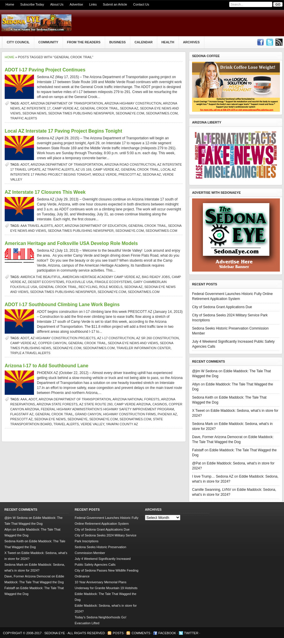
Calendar (143, 42)
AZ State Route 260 (96, 404)
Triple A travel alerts (30, 353)
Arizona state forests (57, 404)
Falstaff (197, 450)
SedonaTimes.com (162, 113)
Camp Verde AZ (65, 108)
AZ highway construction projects (63, 338)
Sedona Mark (202, 424)
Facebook (167, 633)
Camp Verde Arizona (132, 404)
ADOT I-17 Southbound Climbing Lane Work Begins (62, 304)
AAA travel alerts (36, 225)
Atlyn (196, 384)
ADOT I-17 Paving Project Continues (45, 69)
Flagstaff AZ (21, 414)
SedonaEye (77, 419)
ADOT (24, 103)
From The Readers (83, 42)
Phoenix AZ (167, 414)
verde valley (92, 424)
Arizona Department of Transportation (67, 103)
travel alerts (66, 424)
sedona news (35, 113)
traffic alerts (23, 118)
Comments (140, 633)
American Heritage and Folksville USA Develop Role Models (71, 243)
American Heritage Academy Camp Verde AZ (101, 277)
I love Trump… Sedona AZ (212, 476)
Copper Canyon (52, 343)
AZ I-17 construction (116, 338)
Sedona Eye (55, 633)
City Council (18, 42)
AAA (23, 399)
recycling (88, 287)
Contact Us (141, 4)
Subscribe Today (32, 4)
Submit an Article (115, 4)
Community (48, 42)
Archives (191, 42)
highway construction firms (129, 414)
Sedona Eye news (50, 419)
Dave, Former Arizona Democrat (217, 437)
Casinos (160, 404)
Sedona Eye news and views (133, 343)
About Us (56, 4)
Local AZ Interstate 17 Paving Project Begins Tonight (63, 130)
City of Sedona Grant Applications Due (222, 307)
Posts (118, 633)
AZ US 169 (83, 169)
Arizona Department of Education (95, 225)
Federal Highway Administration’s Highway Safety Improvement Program (107, 409)
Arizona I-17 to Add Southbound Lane (46, 365)
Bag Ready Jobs (156, 277)
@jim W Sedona (205, 371)
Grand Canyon (88, 414)
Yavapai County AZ (122, 424)
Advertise (76, 4)
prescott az (130, 174)
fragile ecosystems (113, 282)
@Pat (196, 463)
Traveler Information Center (144, 348)
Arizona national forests (135, 399)
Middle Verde (105, 174)
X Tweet (198, 411)
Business (117, 42)
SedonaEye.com (130, 113)
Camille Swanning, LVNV (211, 490)
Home (10, 4)
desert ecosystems (46, 282)
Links (93, 4)
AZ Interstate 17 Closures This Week (45, 192)
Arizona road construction (130, 164)
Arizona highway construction (133, 103)
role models (110, 287)
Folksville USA (79, 282)
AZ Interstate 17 (36, 108)
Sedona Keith (202, 397)
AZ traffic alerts (58, 169)
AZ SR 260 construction (157, 338)
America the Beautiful (40, 277)
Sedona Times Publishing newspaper (81, 113)
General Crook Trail (99, 108)
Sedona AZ (129, 108)
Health (167, 42)
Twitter (191, 633)
